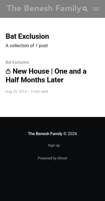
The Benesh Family (45, 133)
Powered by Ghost (52, 158)
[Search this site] (85, 8)
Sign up (54, 145)
